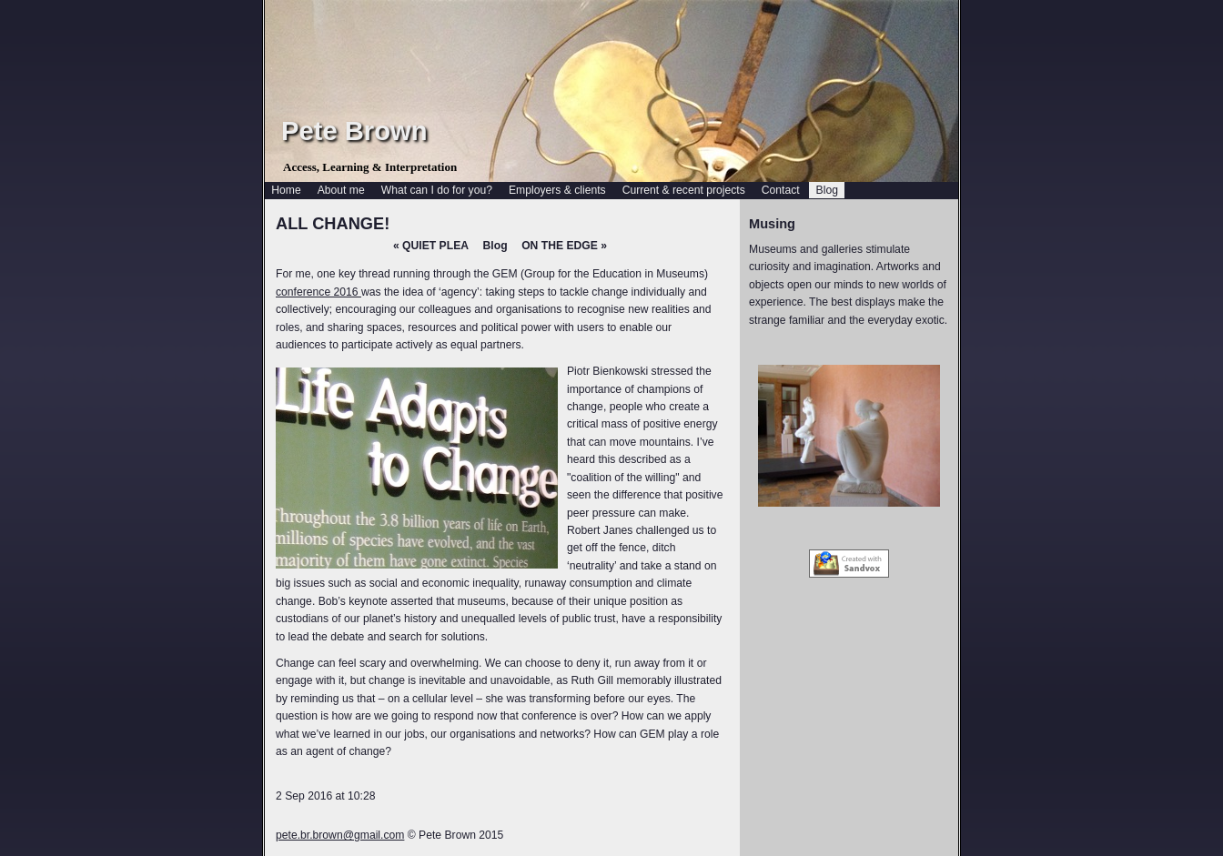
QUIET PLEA (431, 245)
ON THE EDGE (564, 245)
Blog (495, 245)
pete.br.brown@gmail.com (340, 835)
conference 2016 (318, 292)
